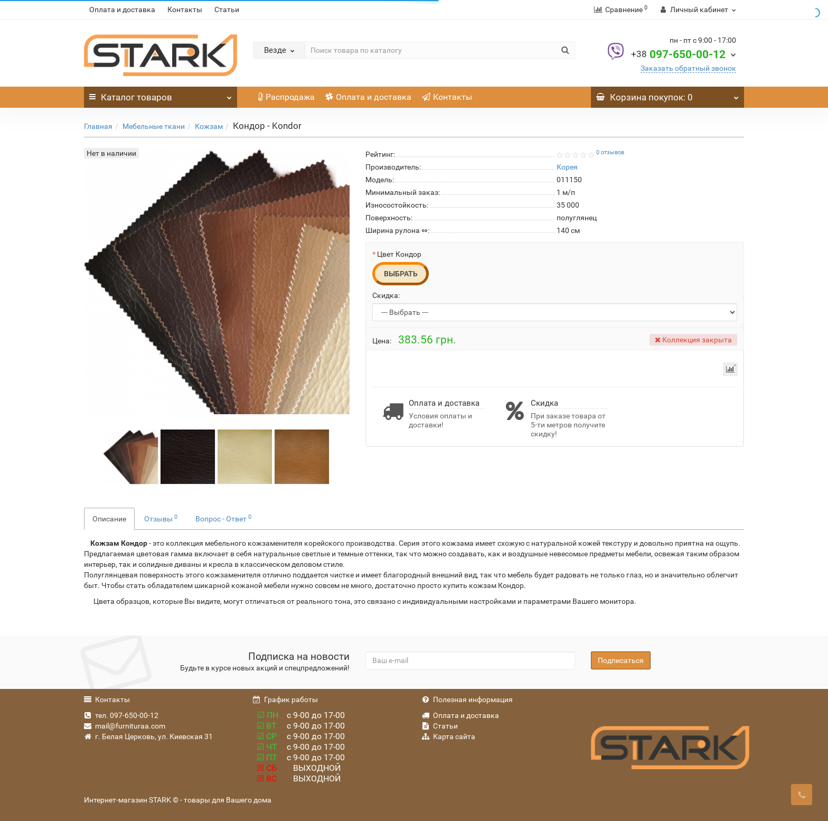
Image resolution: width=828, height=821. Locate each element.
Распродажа (286, 97)
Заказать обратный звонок (688, 68)
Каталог (160, 94)
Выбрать (401, 273)
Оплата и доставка (122, 9)
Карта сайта (448, 736)
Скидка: (386, 295)
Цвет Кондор (399, 254)
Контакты (184, 9)
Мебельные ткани (154, 126)
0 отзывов (610, 152)
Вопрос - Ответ (223, 518)
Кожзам (209, 126)
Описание (109, 519)
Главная (98, 126)
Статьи (226, 9)
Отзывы (160, 518)
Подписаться (621, 660)
